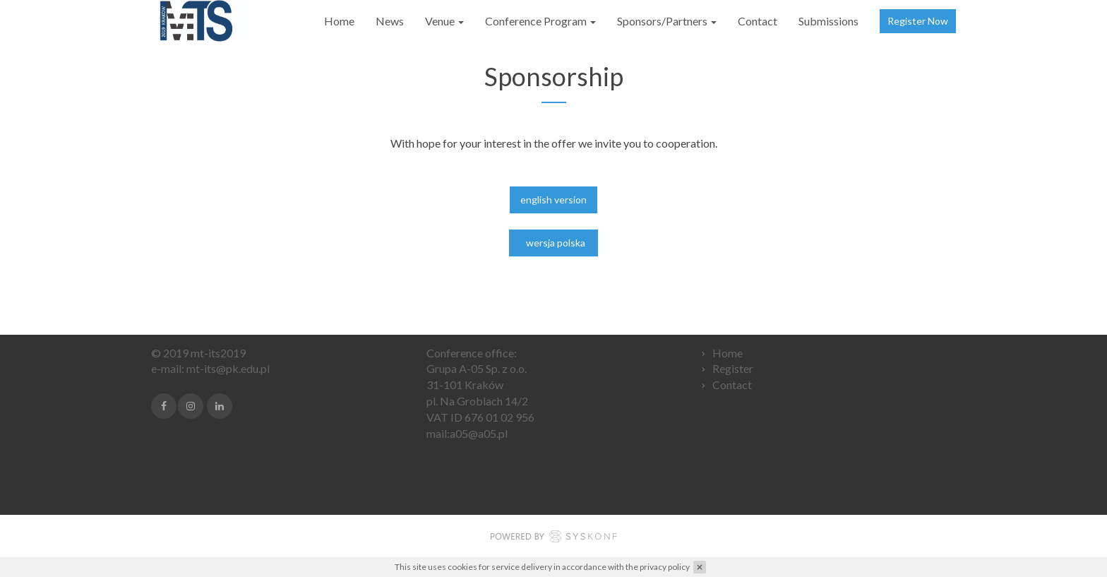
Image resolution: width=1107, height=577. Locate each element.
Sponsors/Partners (667, 21)
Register (732, 368)
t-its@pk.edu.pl (233, 368)
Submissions (828, 21)
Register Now (917, 21)
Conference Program (540, 21)
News (390, 21)
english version (553, 202)
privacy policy (665, 566)
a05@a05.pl (479, 433)
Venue (444, 21)
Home (339, 21)
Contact (757, 21)
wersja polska (553, 245)
